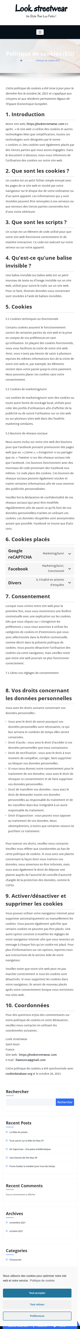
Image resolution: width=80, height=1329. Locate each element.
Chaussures (15, 1244)
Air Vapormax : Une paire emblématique (28, 1136)
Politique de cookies (42, 1280)
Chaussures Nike (17, 1252)
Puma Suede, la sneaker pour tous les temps (30, 1152)
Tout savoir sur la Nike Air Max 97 (25, 1128)
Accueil (28, 60)
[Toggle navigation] (40, 32)
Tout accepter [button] (37, 1293)
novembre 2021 (17, 1208)
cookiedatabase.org (18, 1063)
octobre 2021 (15, 1216)
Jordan (12, 1260)
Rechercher (17, 1080)
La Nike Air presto (18, 1120)
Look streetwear (41, 8)
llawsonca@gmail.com (30, 1049)
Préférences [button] (37, 1316)
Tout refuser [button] (37, 1304)
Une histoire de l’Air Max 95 (22, 1144)
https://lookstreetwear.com (45, 123)
